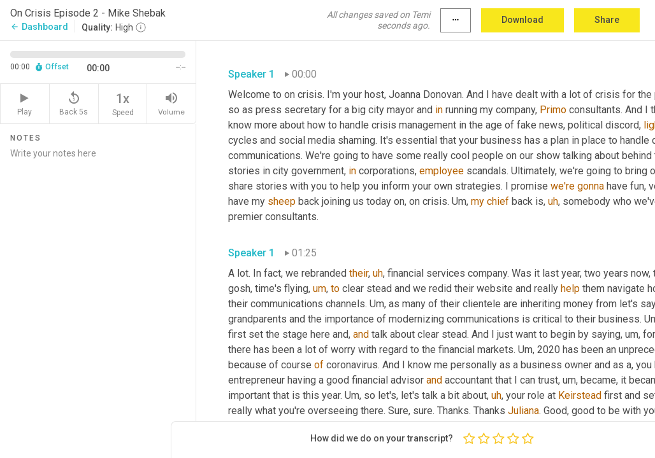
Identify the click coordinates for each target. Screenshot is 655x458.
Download (522, 20)
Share (606, 20)
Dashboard (39, 27)
